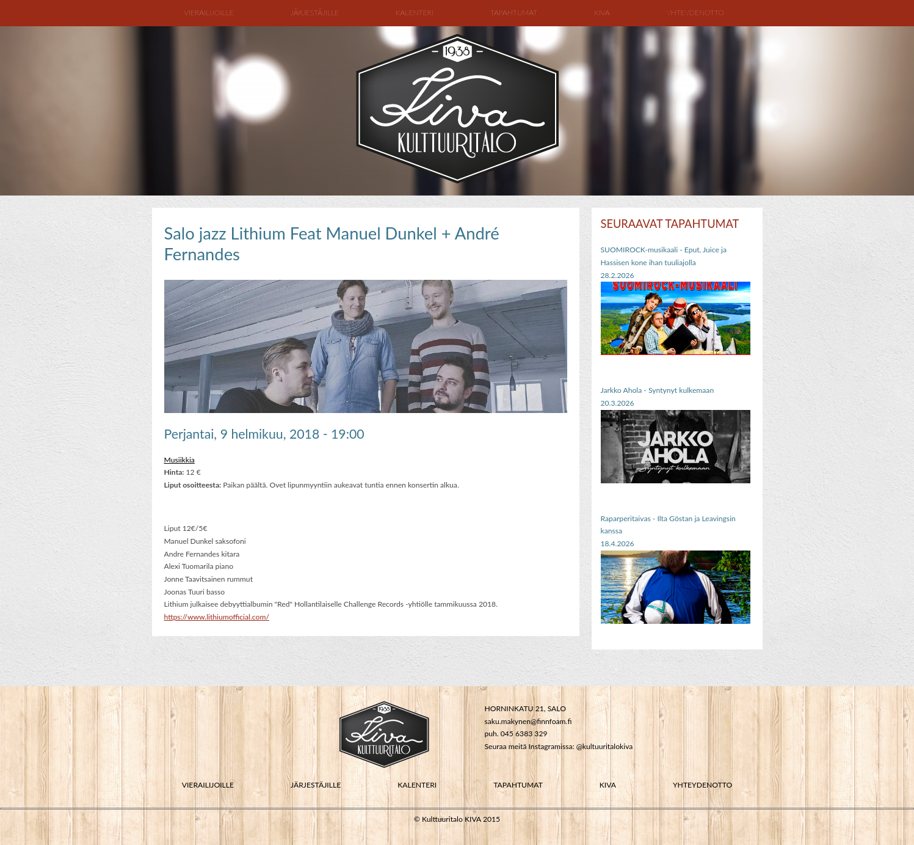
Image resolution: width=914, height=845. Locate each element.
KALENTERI (417, 784)
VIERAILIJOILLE (208, 784)
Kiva (601, 12)
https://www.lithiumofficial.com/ (216, 616)
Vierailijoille (208, 12)
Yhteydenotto (695, 12)
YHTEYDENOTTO (702, 784)
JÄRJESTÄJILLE (316, 784)
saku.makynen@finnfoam (524, 721)
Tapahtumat (513, 12)
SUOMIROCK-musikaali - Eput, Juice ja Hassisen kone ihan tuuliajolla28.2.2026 (664, 262)
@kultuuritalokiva (604, 746)
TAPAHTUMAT (518, 784)
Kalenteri (414, 12)
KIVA (608, 784)
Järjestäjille (315, 12)
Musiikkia (179, 459)
